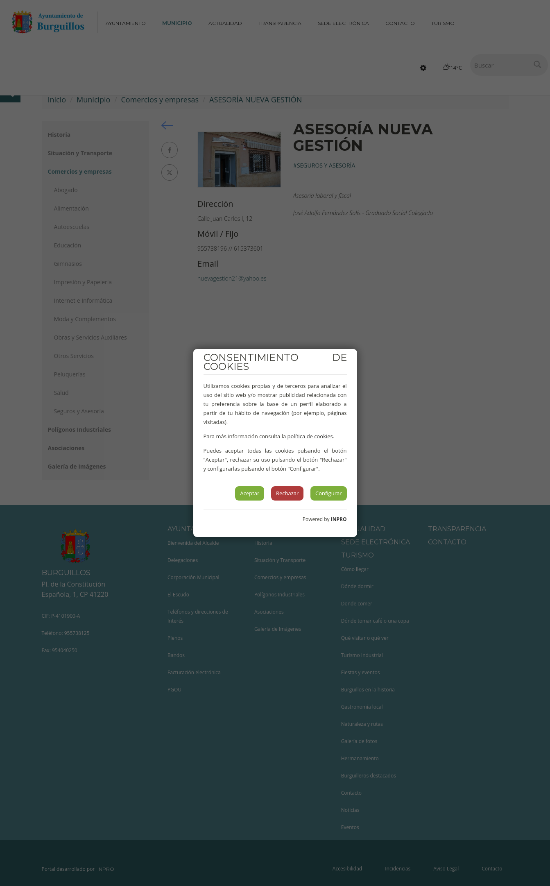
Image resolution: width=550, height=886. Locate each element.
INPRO (339, 519)
